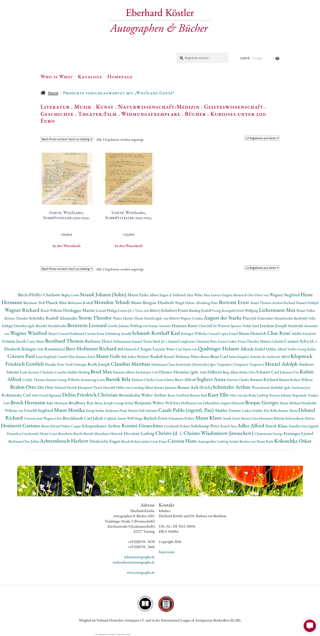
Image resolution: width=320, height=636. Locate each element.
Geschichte (57, 113)
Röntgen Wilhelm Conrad (200, 333)
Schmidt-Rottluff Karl (156, 332)
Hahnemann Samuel (128, 341)
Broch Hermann (29, 402)
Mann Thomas (261, 302)
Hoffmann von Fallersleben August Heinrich (213, 403)
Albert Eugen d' (161, 295)
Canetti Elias (66, 356)
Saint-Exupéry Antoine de (247, 356)
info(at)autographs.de (139, 557)
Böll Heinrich (128, 349)
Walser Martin (123, 318)
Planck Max (57, 302)
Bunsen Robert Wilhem (296, 379)
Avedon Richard (284, 302)
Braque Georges (262, 402)
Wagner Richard (23, 309)
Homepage (120, 76)
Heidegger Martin (79, 310)
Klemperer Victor (90, 387)
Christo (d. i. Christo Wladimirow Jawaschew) (205, 433)
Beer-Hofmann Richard (92, 348)
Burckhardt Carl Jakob (83, 418)
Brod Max (102, 371)
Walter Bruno (200, 356)
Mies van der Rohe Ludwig (249, 395)
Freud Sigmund (50, 395)
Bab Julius (129, 356)
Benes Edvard (51, 426)
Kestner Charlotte (41, 372)
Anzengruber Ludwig (213, 441)
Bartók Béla (118, 379)
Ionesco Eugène (222, 295)
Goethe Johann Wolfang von (128, 325)
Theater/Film (97, 113)
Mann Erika (138, 295)
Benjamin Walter (149, 403)
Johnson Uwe (290, 372)
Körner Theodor (17, 318)
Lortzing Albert (142, 387)
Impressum (167, 551)
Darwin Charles (238, 379)
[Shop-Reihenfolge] (67, 139)
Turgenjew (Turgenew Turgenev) (241, 364)
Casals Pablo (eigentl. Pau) (186, 409)
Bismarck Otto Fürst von (251, 295)
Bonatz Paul (199, 395)
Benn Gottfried (178, 395)
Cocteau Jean (33, 418)
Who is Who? (57, 76)
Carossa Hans (183, 440)
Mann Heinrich (253, 333)
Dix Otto (45, 387)
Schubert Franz (175, 310)
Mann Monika (70, 409)
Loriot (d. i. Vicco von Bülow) (139, 310)
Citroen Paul (21, 356)
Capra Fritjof (229, 333)
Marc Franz (218, 341)
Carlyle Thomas (34, 379)
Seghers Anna (212, 379)
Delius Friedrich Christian (90, 394)
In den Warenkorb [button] (67, 245)
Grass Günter (165, 379)
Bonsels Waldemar (177, 356)
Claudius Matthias (131, 363)
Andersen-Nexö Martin (122, 410)
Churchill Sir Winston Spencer (220, 325)
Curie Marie (36, 341)
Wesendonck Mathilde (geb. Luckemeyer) (281, 387)
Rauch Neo (228, 426)
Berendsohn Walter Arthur (143, 395)
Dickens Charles (143, 379)
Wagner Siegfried (284, 295)
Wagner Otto (53, 418)
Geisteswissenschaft (233, 106)
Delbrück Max (183, 295)
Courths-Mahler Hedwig (73, 372)
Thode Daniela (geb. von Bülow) (157, 318)
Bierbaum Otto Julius (24, 441)
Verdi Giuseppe (76, 364)
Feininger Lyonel (298, 433)
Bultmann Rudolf (81, 302)
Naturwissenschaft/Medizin (159, 106)
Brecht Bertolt (83, 433)
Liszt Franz (159, 441)
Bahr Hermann (58, 403)
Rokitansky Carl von (20, 395)
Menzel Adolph (282, 363)
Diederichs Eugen (105, 441)
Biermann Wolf (34, 302)
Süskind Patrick (66, 387)
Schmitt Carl (268, 372)
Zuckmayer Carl (147, 372)
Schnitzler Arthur (232, 386)
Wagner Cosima (192, 318)
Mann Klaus (208, 417)
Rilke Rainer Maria (284, 410)
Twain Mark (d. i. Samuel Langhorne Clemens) (176, 341)
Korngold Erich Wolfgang (240, 310)
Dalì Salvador (148, 410)
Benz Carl (219, 356)
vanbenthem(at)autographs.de (133, 562)
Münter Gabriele (272, 341)
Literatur (55, 106)
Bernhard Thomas (65, 340)
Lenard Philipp (107, 310)
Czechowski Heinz (35, 433)
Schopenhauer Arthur (101, 426)
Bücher (195, 113)
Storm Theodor (96, 317)
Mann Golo (109, 356)
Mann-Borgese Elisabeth (153, 302)
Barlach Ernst (155, 418)
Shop (53, 93)
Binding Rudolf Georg (205, 310)
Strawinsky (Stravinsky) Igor (196, 364)
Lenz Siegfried (46, 356)
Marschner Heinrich (109, 433)
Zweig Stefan (95, 410)
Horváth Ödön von (117, 387)
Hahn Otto (247, 372)
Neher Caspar (71, 426)
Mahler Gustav (228, 410)
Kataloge (90, 76)
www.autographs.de (141, 572)
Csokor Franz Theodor (243, 341)
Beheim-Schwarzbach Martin (294, 418)
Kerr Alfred (186, 379)
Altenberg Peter (207, 302)
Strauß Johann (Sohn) (103, 294)
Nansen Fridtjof (307, 302)
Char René (279, 332)
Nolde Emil (251, 325)
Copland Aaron (115, 418)
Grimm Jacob (14, 341)
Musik (83, 106)
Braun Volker (306, 310)
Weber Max (202, 295)
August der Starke (223, 317)
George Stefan (124, 403)
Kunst (105, 106)
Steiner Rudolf (150, 356)
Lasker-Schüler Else (256, 410)
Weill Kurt (173, 403)
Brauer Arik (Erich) (195, 387)
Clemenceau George (268, 433)
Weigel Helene (185, 302)
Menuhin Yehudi (112, 302)
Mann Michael (290, 403)
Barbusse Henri (99, 341)
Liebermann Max (278, 309)
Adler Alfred (251, 425)
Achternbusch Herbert (64, 440)
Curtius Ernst (95, 333)
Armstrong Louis (93, 379)
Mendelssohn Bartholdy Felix (295, 318)
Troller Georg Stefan (301, 349)
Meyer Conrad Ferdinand (66, 333)
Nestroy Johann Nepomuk (288, 395)
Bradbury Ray (81, 403)
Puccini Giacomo (258, 318)
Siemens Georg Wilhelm (63, 379)
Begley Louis (70, 295)
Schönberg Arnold (118, 333)
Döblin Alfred (276, 349)
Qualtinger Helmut (219, 348)
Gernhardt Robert (177, 426)
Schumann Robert (181, 418)
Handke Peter (55, 364)
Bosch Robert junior (136, 441)
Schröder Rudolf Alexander (54, 318)
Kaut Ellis (219, 394)
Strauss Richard (264, 379)
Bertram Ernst (234, 302)
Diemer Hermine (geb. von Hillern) (191, 372)
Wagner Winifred (29, 332)
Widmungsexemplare (150, 113)
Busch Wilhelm (52, 310)
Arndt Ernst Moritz (237, 418)
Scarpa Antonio (160, 325)
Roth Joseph (99, 364)
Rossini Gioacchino (142, 425)
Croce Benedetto (61, 433)
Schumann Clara (163, 364)
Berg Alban (231, 372)
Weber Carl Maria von (182, 349)
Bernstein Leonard (87, 325)
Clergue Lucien (152, 349)
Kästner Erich (86, 356)
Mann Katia (265, 441)
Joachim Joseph (274, 326)
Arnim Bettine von (242, 441)
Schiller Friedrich (304, 333)
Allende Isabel (253, 349)
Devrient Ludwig (139, 433)
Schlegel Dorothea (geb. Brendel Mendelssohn (34, 325)
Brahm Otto (23, 386)
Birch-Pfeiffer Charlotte (39, 295)
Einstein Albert (124, 372)
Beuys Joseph (104, 403)
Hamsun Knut (184, 326)
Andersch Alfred (278, 356)
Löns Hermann (262, 418)
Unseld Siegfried (39, 410)
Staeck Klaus (277, 426)
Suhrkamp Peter (205, 426)
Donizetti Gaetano (21, 425)
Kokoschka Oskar (293, 440)
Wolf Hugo (135, 418)
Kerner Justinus (165, 387)
